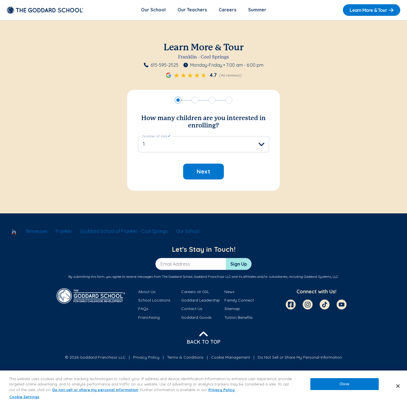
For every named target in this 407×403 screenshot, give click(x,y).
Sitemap (232, 309)
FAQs (143, 309)
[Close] (398, 386)
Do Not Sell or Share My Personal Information (300, 357)
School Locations (154, 300)
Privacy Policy (146, 357)
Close (344, 384)
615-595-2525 (164, 65)
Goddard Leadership (200, 300)
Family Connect (239, 300)
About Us (146, 291)
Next (203, 172)
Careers (227, 10)
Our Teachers (192, 10)
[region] (203, 386)
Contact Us (191, 309)
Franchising (149, 317)
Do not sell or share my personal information (95, 389)
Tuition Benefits (238, 317)
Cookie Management (230, 357)
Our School (153, 10)
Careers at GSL (195, 291)
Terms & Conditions (185, 357)
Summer (257, 10)
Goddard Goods (196, 317)
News (229, 291)
